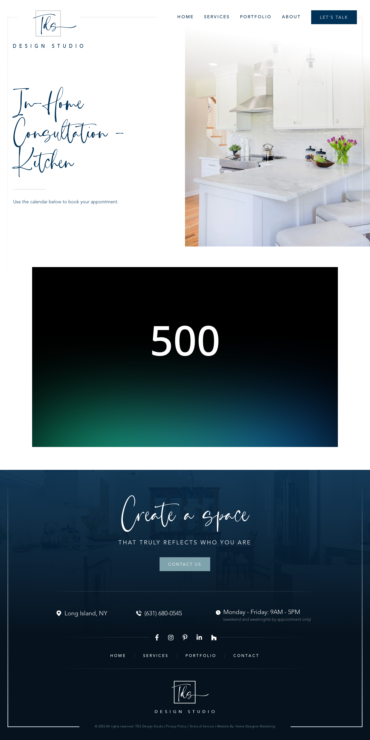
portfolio (201, 656)
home (118, 656)
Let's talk (334, 18)
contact (246, 656)
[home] (48, 29)
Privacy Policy (176, 726)
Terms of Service (201, 726)
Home (185, 17)
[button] (212, 17)
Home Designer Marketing (255, 726)
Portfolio (256, 17)
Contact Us (184, 565)
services (156, 656)
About (291, 17)
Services (217, 17)
